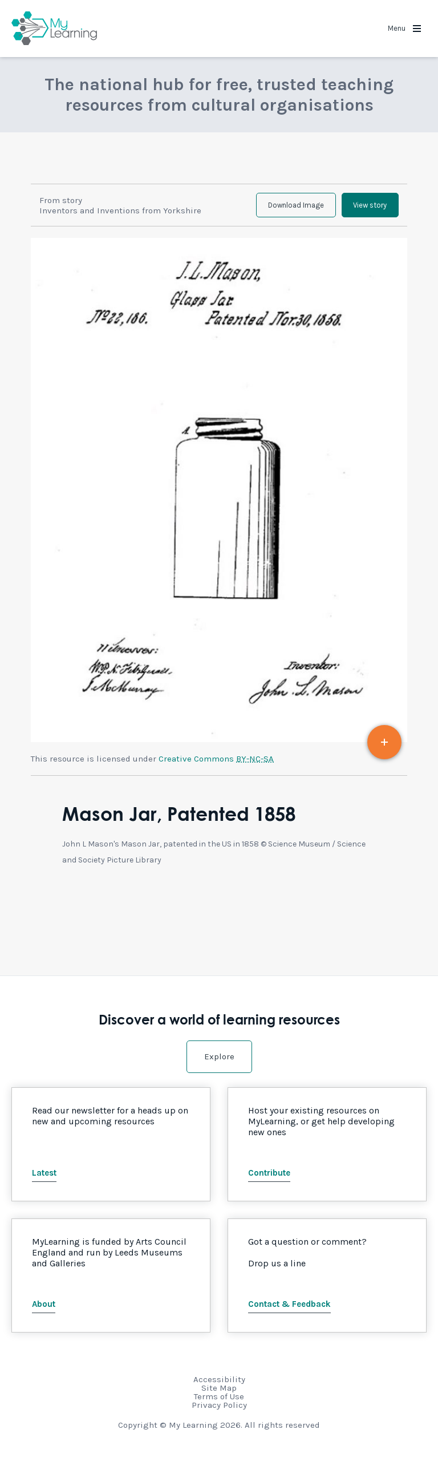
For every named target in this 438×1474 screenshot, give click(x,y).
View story (364, 209)
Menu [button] (404, 28)
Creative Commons (216, 766)
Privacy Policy (219, 1412)
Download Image (278, 209)
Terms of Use (219, 1404)
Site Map (219, 1395)
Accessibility (219, 1387)
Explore (219, 1064)
